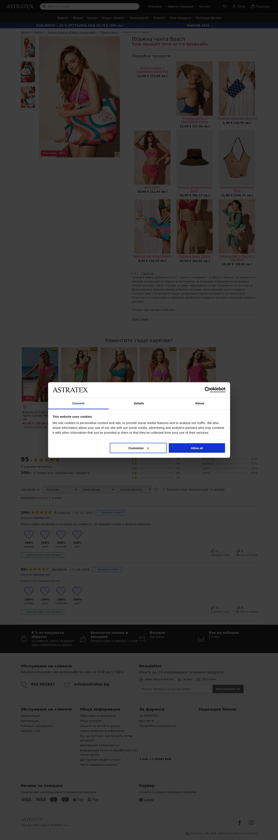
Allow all (197, 448)
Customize (138, 448)
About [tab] (199, 403)
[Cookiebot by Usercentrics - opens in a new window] (207, 390)
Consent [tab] (78, 403)
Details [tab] (139, 403)
